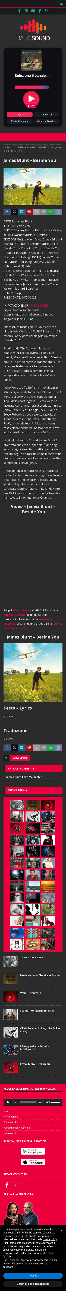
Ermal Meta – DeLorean (35, 1064)
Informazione (11, 1116)
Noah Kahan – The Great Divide (40, 975)
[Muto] (48, 1102)
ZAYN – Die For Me (31, 957)
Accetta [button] (33, 1275)
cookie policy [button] (50, 1239)
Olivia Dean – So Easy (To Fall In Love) (40, 1030)
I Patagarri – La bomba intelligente (34, 1048)
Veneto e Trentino (46, 121)
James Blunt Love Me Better (24, 777)
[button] (61, 3)
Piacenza (20, 114)
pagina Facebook (15, 615)
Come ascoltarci (12, 1122)
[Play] (8, 1102)
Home (7, 1111)
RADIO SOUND (38, 305)
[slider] (28, 1102)
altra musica (20, 610)
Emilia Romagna (19, 121)
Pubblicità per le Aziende (17, 1127)
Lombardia (46, 114)
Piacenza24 (10, 1133)
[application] (33, 1102)
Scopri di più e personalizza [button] (33, 1283)
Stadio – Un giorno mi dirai (37, 1010)
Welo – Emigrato (30, 993)
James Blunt (20, 757)
